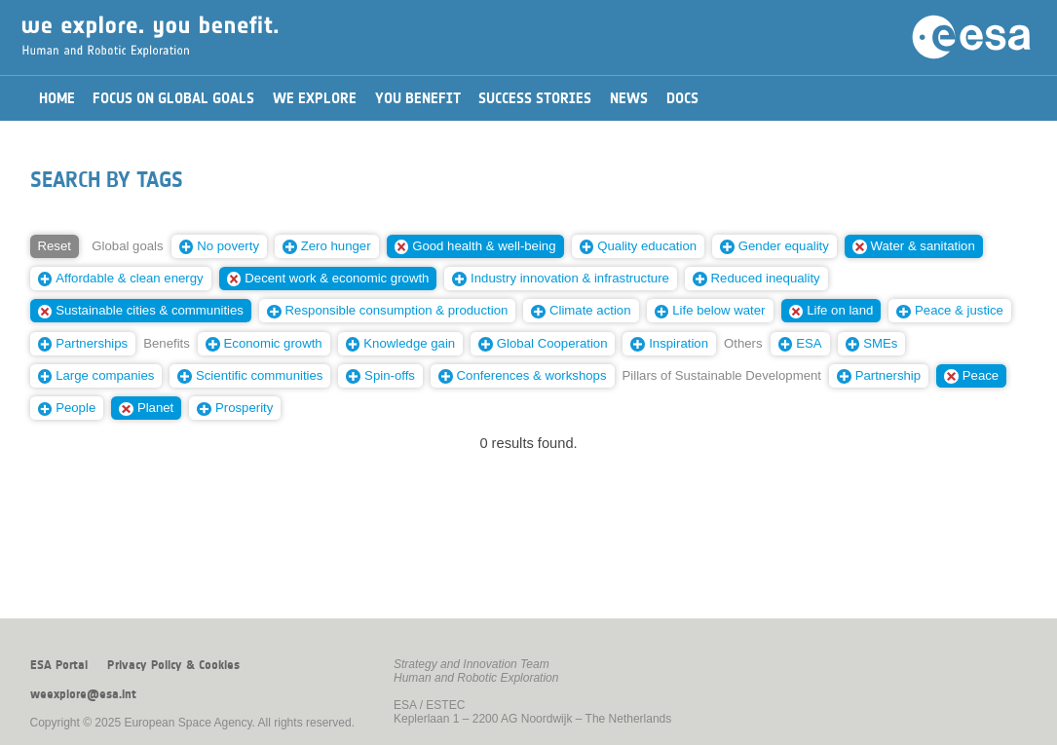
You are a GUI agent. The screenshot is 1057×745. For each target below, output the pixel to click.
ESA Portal (59, 665)
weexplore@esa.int (83, 694)
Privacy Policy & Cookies (173, 665)
